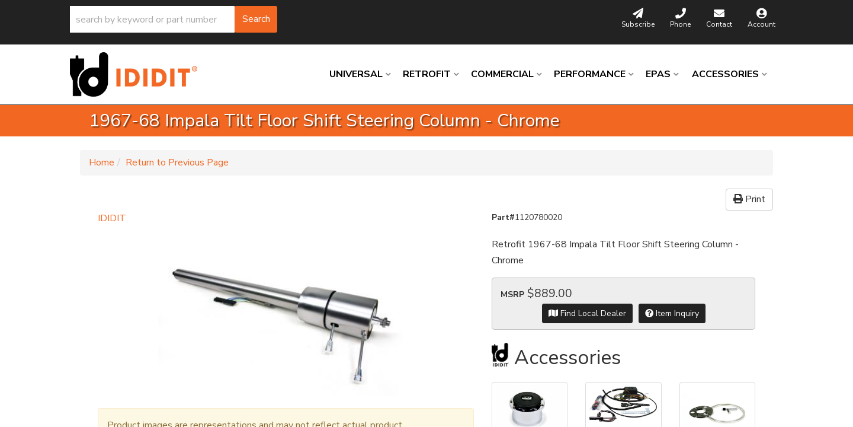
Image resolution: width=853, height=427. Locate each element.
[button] (173, 19)
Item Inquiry (672, 313)
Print (749, 199)
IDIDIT (112, 218)
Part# (503, 217)
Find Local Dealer (587, 313)
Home (101, 162)
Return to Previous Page (177, 162)
